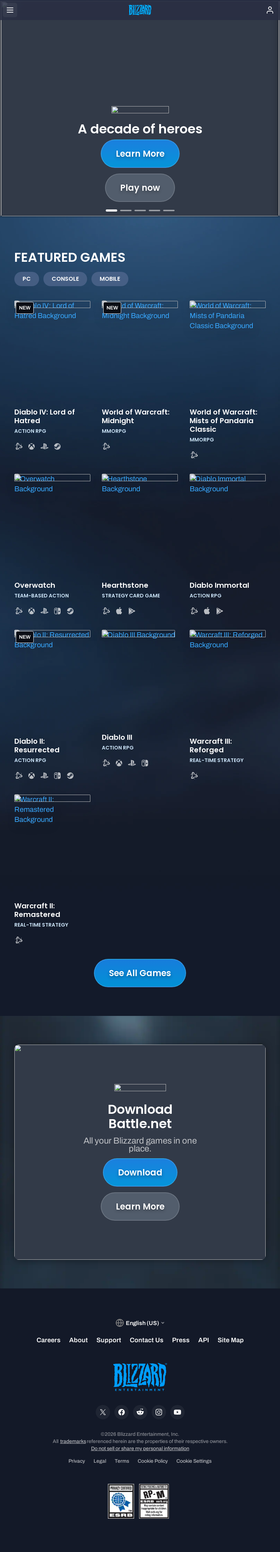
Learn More (140, 154)
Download (140, 1172)
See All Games (140, 973)
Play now (140, 188)
